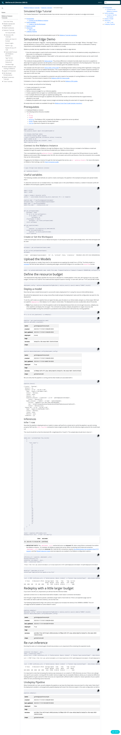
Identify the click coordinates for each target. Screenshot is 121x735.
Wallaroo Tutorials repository (68, 35)
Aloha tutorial (48, 61)
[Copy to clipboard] (98, 127)
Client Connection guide (52, 162)
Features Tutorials (46, 8)
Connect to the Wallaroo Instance (38, 20)
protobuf (26, 264)
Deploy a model (108, 19)
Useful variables (109, 13)
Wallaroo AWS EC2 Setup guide (60, 78)
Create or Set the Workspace (37, 24)
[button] (100, 2)
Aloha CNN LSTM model (52, 68)
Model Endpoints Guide (43, 551)
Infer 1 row (110, 22)
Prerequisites (108, 8)
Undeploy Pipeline (109, 24)
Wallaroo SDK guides (71, 81)
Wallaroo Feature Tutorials (32, 8)
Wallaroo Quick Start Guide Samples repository (68, 103)
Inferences (107, 20)
